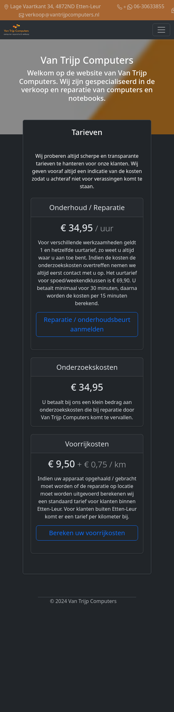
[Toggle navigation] (161, 29)
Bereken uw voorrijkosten (87, 533)
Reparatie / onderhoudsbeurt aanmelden (87, 324)
